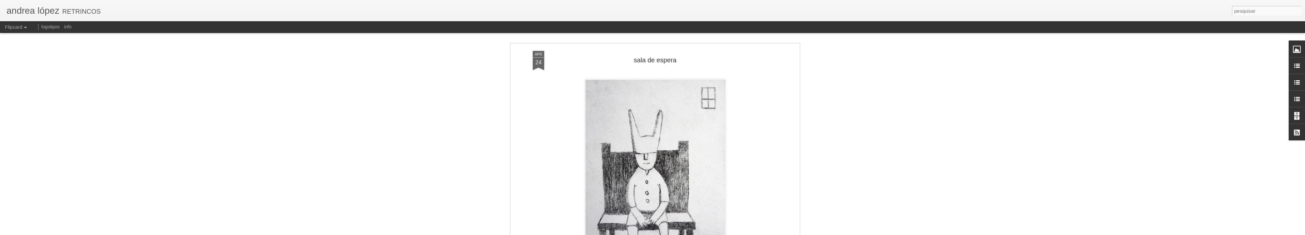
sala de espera (655, 60)
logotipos (50, 26)
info (68, 26)
